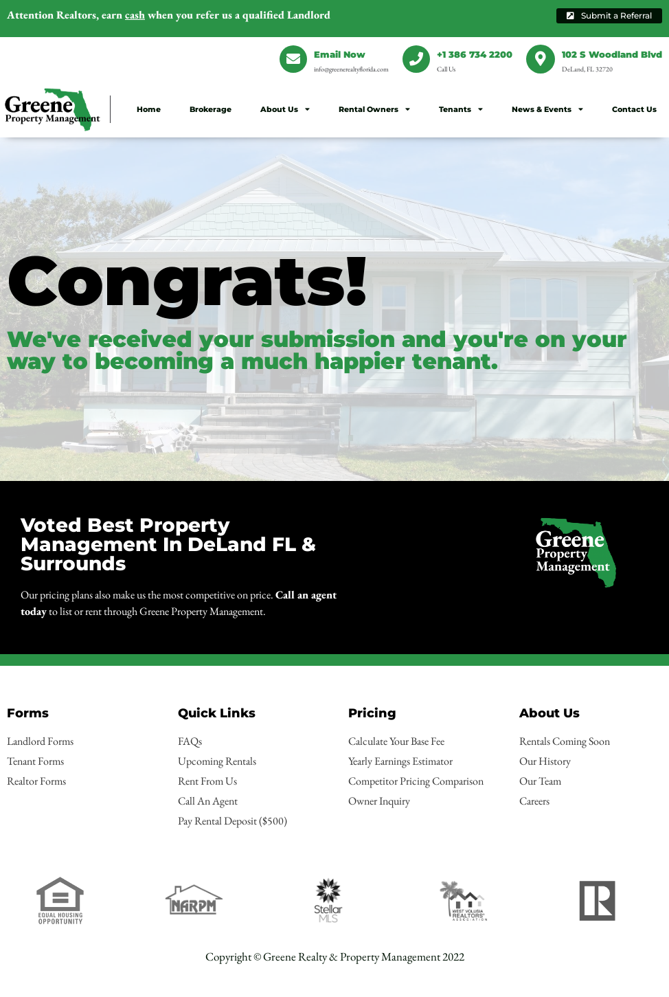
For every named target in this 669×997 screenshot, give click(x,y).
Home (149, 109)
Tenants (461, 109)
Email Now (339, 54)
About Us (285, 109)
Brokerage (210, 109)
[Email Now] (293, 59)
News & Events (547, 109)
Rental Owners (374, 109)
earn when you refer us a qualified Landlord (168, 15)
